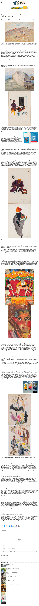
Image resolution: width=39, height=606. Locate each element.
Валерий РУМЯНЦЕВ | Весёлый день (11, 576)
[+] (15, 551)
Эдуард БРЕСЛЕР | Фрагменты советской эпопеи (13, 592)
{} (14, 551)
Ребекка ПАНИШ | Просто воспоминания (12, 572)
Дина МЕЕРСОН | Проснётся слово (11, 580)
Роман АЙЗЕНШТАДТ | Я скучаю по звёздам (12, 568)
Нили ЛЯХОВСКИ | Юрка (9, 564)
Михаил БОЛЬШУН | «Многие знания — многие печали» (14, 596)
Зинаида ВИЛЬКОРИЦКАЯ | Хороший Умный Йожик (14, 584)
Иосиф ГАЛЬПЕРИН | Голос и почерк (11, 588)
